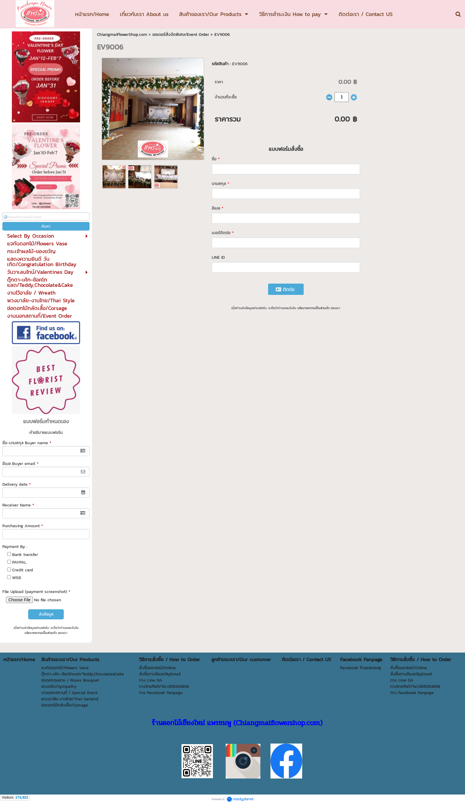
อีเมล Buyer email (20, 464)
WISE (16, 578)
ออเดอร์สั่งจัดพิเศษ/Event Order (180, 34)
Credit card (22, 570)
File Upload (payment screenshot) (36, 592)
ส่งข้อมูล (46, 614)
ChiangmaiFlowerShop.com (122, 34)
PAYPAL (19, 562)
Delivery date (16, 484)
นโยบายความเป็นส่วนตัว (41, 632)
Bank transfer (25, 555)
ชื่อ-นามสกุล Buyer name (26, 443)
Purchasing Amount (22, 526)
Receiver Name (18, 505)
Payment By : (14, 547)
